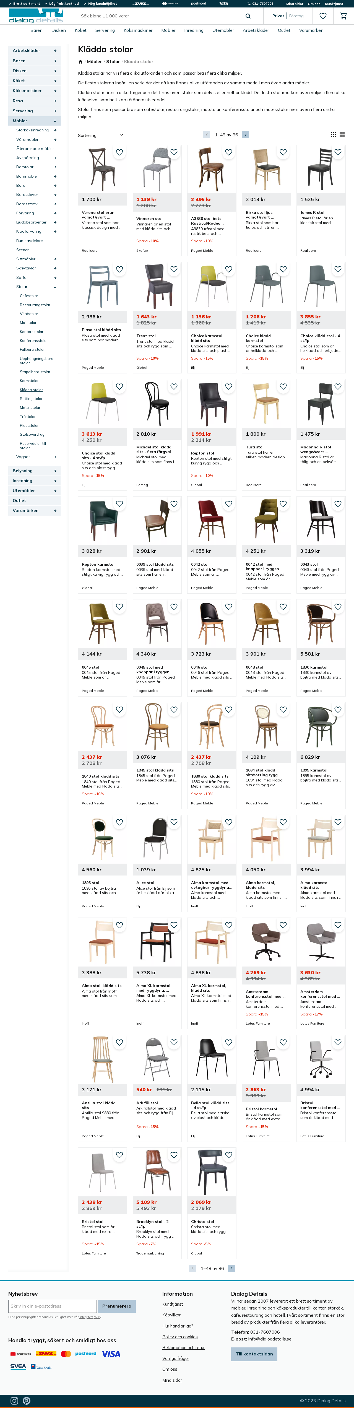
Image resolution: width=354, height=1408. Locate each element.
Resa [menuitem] (18, 100)
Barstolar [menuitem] (24, 166)
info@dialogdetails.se (269, 1339)
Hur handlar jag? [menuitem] (177, 1326)
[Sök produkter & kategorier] (159, 16)
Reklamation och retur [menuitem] (183, 1347)
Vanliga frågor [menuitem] (175, 1358)
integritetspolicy (90, 1317)
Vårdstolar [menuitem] (29, 313)
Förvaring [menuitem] (25, 213)
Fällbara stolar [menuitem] (32, 349)
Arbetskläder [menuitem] (256, 30)
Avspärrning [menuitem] (27, 157)
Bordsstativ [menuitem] (27, 203)
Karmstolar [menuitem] (29, 380)
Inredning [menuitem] (194, 30)
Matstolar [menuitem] (28, 322)
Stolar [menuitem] (21, 286)
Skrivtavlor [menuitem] (26, 268)
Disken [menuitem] (58, 30)
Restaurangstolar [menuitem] (35, 304)
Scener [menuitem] (22, 249)
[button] (323, 16)
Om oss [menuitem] (314, 4)
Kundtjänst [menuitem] (334, 4)
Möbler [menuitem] (168, 30)
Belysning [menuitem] (23, 470)
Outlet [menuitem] (284, 30)
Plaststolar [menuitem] (29, 425)
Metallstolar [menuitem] (30, 407)
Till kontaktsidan (254, 1354)
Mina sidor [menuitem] (294, 4)
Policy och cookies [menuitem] (180, 1336)
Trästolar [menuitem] (28, 416)
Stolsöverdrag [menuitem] (32, 434)
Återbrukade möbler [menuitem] (35, 148)
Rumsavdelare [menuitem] (29, 240)
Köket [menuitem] (81, 30)
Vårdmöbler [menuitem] (27, 139)
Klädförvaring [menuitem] (28, 231)
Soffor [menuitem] (22, 277)
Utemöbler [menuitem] (223, 30)
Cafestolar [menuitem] (29, 295)
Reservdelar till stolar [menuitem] (33, 445)
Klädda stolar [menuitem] (31, 389)
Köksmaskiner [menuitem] (138, 30)
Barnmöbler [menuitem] (27, 176)
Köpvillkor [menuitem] (171, 1315)
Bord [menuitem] (20, 185)
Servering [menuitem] (105, 30)
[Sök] (248, 16)
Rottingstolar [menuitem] (31, 398)
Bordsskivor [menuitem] (27, 194)
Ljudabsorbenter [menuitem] (31, 222)
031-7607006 (265, 1332)
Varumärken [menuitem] (311, 30)
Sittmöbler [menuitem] (25, 258)
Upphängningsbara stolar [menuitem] (36, 360)
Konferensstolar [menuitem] (34, 340)
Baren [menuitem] (36, 30)
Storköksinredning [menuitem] (32, 130)
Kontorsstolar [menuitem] (31, 331)
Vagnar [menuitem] (23, 456)
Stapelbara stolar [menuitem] (35, 371)
